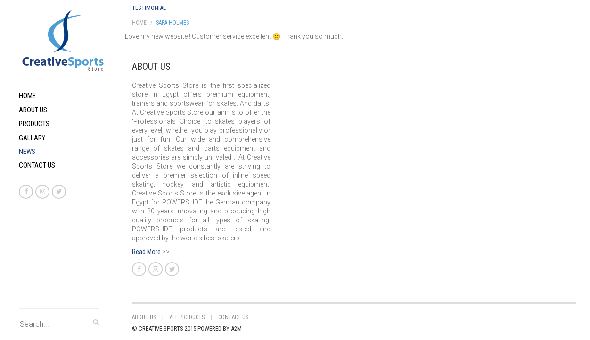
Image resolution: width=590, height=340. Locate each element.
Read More (146, 251)
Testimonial (149, 7)
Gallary (32, 138)
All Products (187, 317)
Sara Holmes (172, 22)
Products (34, 123)
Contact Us (37, 165)
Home (27, 96)
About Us (33, 110)
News (27, 151)
